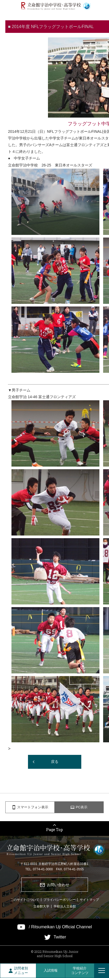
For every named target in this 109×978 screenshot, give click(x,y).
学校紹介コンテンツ (79, 970)
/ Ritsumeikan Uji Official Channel (60, 927)
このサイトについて (24, 900)
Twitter (60, 937)
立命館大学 (41, 906)
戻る (54, 761)
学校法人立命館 (65, 906)
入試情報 (51, 970)
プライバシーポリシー (59, 900)
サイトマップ (89, 900)
